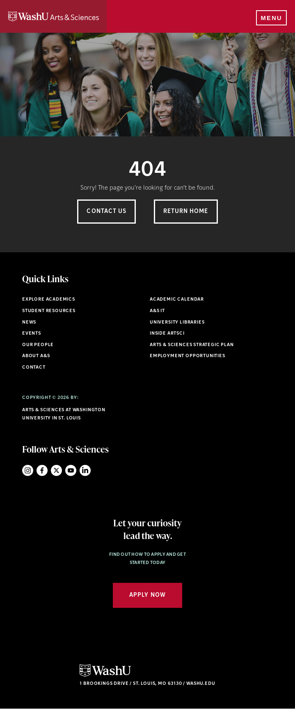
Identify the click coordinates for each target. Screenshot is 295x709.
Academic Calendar (177, 299)
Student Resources (48, 311)
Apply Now (147, 595)
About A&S (36, 356)
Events (31, 333)
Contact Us (106, 211)
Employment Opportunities (187, 356)
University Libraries (177, 322)
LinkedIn (85, 470)
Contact (34, 367)
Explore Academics (48, 299)
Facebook (42, 470)
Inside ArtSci (167, 333)
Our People (38, 345)
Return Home (185, 211)
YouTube (71, 470)
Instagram (28, 470)
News (29, 322)
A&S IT (157, 311)
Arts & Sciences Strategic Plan (192, 345)
